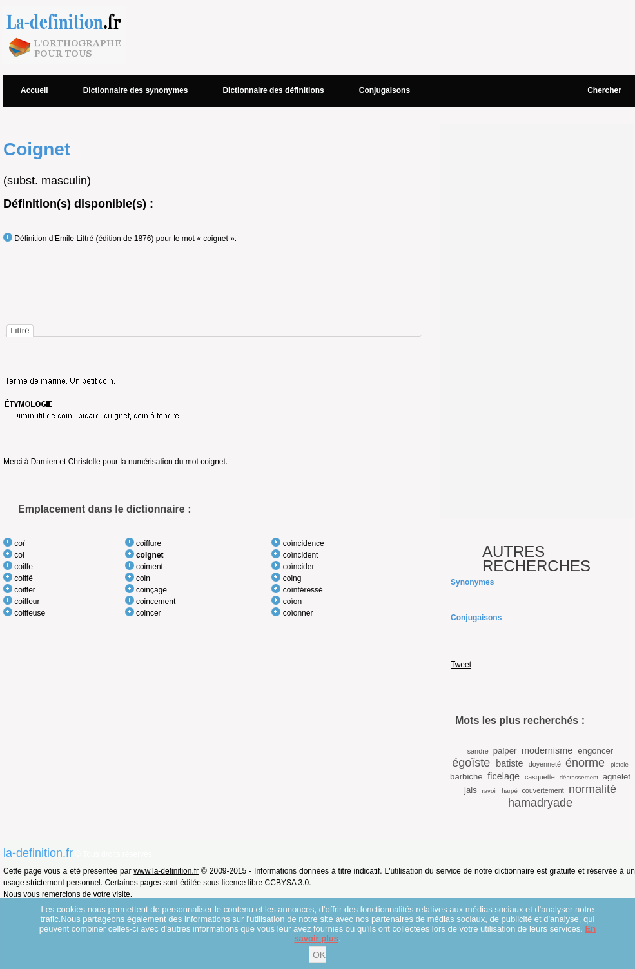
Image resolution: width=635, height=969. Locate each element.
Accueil (34, 90)
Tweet (461, 664)
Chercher (604, 90)
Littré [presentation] (19, 330)
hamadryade (540, 802)
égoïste (471, 762)
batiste (509, 763)
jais (470, 790)
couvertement (542, 790)
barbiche (466, 776)
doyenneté (545, 764)
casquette (540, 777)
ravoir (490, 790)
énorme (585, 762)
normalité (592, 789)
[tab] (19, 330)
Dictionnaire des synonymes (135, 90)
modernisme (547, 750)
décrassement (579, 777)
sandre (478, 751)
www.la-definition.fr (166, 871)
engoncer (595, 751)
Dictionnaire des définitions (273, 90)
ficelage (503, 776)
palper (505, 751)
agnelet (616, 776)
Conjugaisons (384, 90)
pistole (620, 764)
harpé (510, 790)
